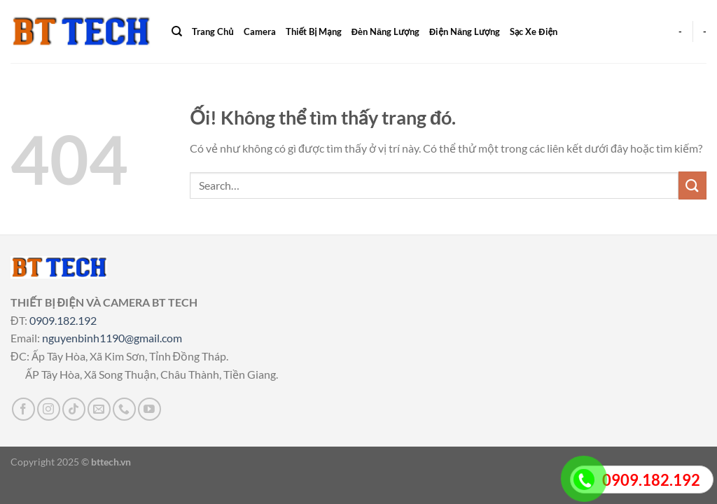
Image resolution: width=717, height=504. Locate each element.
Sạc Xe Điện (533, 31)
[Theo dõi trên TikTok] (73, 409)
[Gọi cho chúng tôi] (124, 409)
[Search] (177, 31)
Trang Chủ (212, 31)
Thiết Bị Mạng (314, 31)
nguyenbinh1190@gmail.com (112, 337)
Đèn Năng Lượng (385, 31)
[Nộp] (692, 185)
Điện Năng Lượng (464, 31)
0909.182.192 (63, 320)
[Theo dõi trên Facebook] (23, 409)
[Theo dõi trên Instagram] (48, 409)
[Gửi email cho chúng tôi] (99, 409)
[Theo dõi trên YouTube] (149, 409)
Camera (260, 31)
